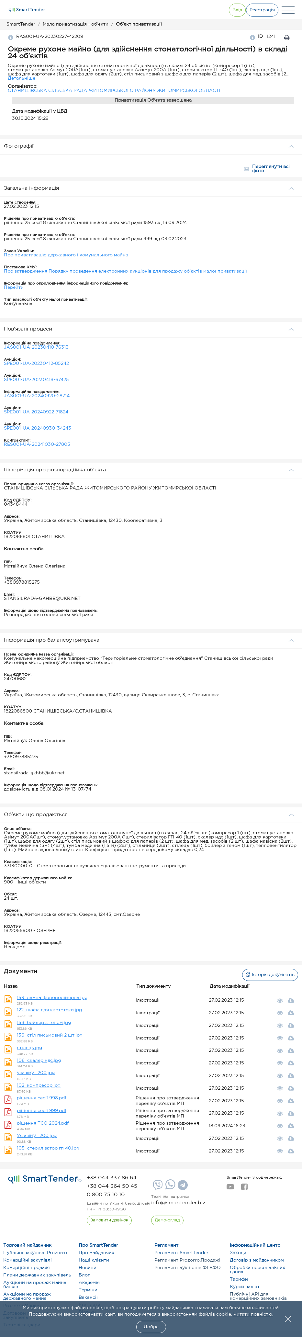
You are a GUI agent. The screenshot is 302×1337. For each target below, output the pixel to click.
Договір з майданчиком (257, 1260)
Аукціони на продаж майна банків (34, 1285)
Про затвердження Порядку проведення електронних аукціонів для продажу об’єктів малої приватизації (125, 271)
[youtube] (230, 1189)
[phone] (112, 1177)
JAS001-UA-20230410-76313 (36, 347)
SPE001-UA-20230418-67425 (36, 380)
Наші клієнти (94, 1260)
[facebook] (244, 1189)
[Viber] (157, 1187)
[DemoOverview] (168, 1220)
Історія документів (266, 974)
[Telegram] (182, 1187)
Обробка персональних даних (257, 1270)
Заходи (238, 1253)
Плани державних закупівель (37, 1275)
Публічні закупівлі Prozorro (35, 1253)
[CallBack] (110, 1220)
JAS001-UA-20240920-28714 (37, 396)
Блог (84, 1275)
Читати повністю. (253, 1314)
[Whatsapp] (169, 1188)
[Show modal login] (222, 10)
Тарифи (239, 1279)
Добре (151, 1327)
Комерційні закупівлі (27, 1260)
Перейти (14, 287)
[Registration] (258, 10)
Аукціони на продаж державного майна (27, 1296)
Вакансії (88, 1297)
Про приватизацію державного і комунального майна (66, 255)
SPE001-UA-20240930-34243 (37, 428)
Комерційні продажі (26, 1268)
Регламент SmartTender (181, 1253)
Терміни (88, 1290)
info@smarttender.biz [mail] (178, 1202)
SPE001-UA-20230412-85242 (36, 363)
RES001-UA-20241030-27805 (37, 444)
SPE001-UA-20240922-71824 (36, 412)
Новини (87, 1268)
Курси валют (245, 1287)
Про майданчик (96, 1253)
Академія (89, 1283)
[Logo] (27, 10)
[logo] (42, 1179)
